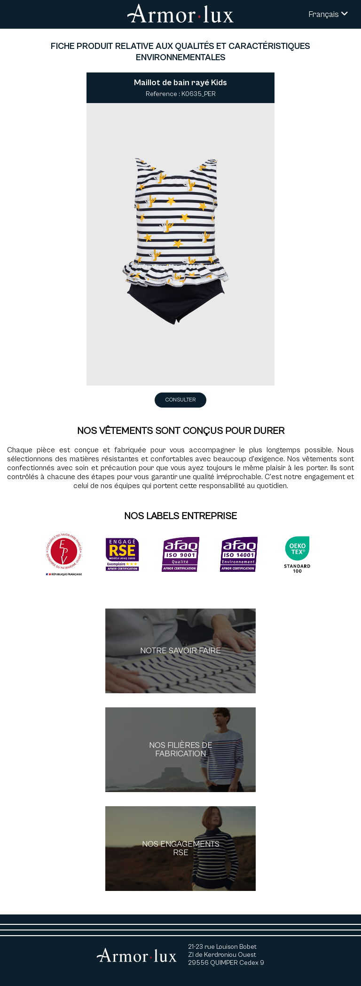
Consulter (180, 400)
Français (328, 14)
